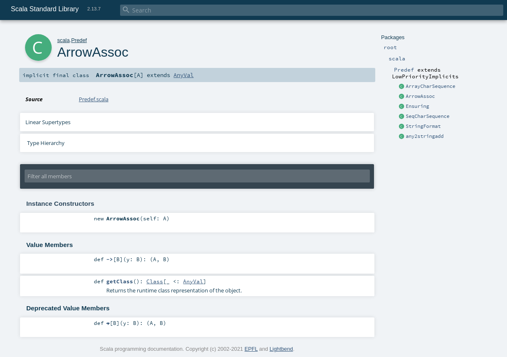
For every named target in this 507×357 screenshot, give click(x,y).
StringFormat (423, 126)
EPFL (251, 349)
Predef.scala (93, 99)
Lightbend (281, 349)
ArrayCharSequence (430, 86)
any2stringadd (425, 136)
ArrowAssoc (420, 96)
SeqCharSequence (427, 116)
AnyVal (183, 75)
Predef (79, 40)
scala (63, 40)
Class (154, 281)
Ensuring (417, 106)
